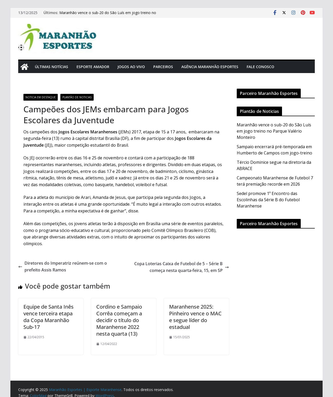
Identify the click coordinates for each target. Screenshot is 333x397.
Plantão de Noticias (77, 97)
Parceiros (163, 66)
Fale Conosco (260, 66)
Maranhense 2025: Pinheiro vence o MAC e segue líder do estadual (195, 316)
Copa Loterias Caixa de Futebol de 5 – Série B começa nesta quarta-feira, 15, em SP (181, 267)
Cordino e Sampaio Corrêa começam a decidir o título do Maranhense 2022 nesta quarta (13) (119, 320)
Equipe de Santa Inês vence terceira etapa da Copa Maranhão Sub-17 (48, 316)
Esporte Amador (92, 66)
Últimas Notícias (51, 66)
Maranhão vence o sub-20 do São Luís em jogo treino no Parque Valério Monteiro (274, 131)
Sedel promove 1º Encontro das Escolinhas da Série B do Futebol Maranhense (268, 200)
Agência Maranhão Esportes (209, 66)
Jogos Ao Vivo (131, 66)
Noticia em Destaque (40, 97)
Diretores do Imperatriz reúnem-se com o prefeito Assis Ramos (62, 266)
